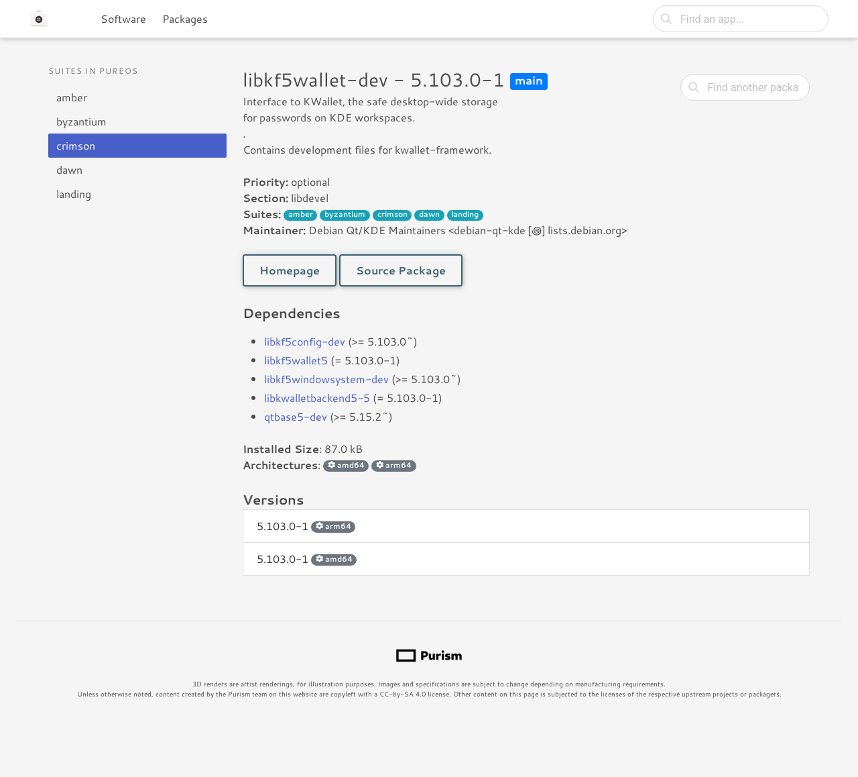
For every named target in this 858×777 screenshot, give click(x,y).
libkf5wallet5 (296, 360)
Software (123, 18)
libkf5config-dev (304, 341)
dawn (69, 169)
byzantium (81, 121)
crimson (75, 145)
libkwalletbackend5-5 (317, 397)
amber (71, 97)
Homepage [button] (289, 270)
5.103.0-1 (306, 525)
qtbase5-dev (295, 416)
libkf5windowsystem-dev (326, 378)
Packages (185, 18)
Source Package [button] (401, 270)
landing (73, 193)
